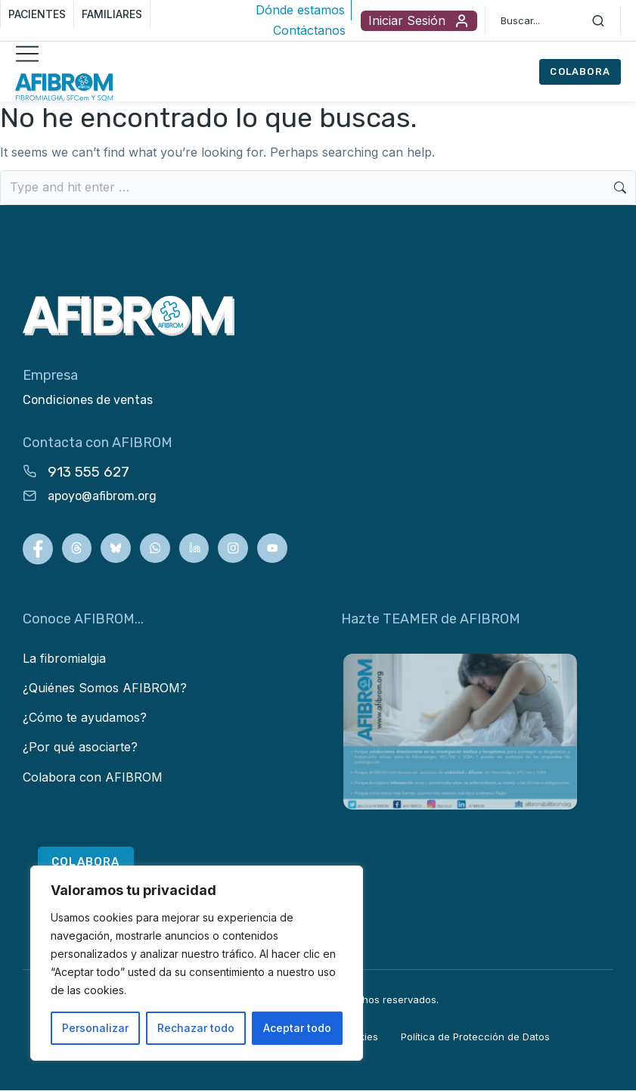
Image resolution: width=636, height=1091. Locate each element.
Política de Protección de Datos (475, 1038)
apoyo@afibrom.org (102, 496)
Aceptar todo (297, 1027)
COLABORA (580, 71)
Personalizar (95, 1027)
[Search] (598, 20)
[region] (196, 963)
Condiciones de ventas (88, 400)
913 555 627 (88, 471)
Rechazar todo (195, 1027)
